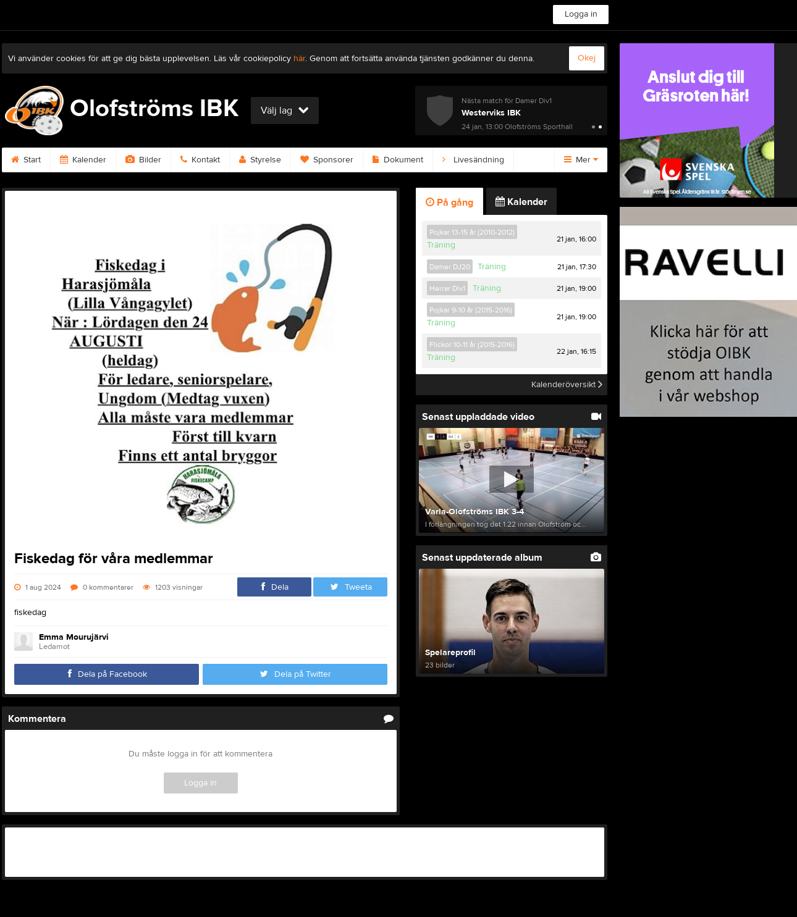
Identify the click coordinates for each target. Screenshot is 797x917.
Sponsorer (326, 159)
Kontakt (200, 159)
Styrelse (260, 159)
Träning (441, 245)
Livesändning (473, 159)
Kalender (83, 159)
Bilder (143, 159)
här (299, 58)
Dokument (398, 159)
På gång (449, 202)
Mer (581, 159)
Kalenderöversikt (566, 384)
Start (26, 159)
